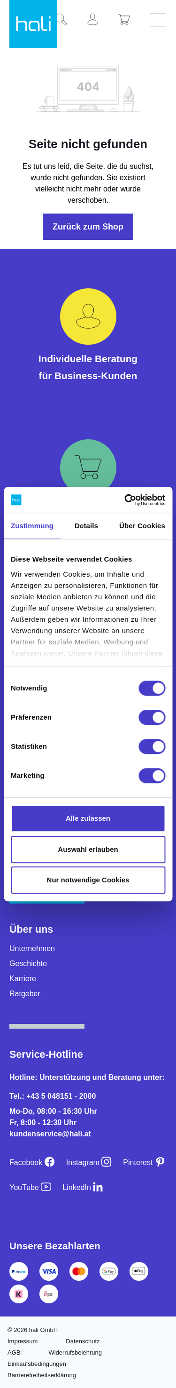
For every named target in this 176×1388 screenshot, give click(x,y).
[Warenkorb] (128, 20)
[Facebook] (32, 1162)
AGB (14, 1352)
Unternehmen (32, 948)
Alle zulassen (88, 818)
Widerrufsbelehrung (74, 1352)
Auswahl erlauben (88, 849)
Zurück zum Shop (88, 226)
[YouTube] (30, 1187)
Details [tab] (86, 526)
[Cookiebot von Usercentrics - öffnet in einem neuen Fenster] (125, 500)
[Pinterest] (144, 1162)
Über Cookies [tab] (142, 526)
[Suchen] (65, 20)
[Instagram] (89, 1162)
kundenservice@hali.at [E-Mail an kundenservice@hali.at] (50, 1134)
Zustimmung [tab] (32, 526)
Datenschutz (82, 1341)
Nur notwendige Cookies (88, 880)
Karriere (22, 979)
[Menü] (159, 20)
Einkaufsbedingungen (37, 1363)
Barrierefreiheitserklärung (42, 1375)
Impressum (23, 1341)
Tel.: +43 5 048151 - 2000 (52, 1096)
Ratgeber (24, 994)
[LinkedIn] (82, 1187)
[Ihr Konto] (96, 20)
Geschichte (28, 964)
